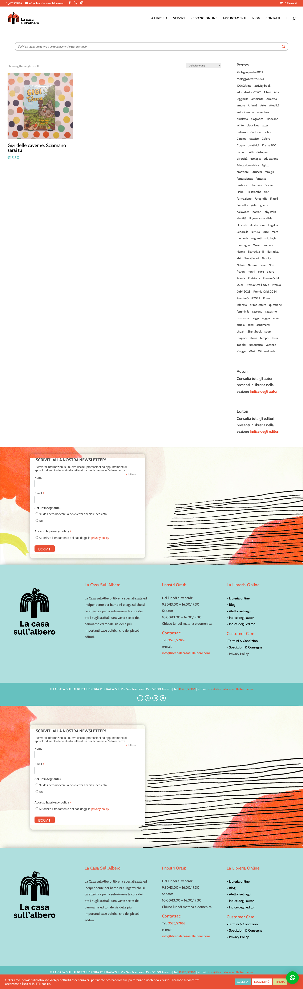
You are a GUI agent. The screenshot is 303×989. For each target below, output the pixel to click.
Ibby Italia (270, 212)
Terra (274, 338)
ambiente (257, 99)
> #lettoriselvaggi (239, 611)
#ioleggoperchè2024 (250, 72)
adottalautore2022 (249, 92)
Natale (241, 265)
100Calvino (244, 85)
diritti (250, 152)
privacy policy (100, 538)
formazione (244, 198)
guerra (264, 205)
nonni (251, 271)
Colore (266, 139)
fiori (266, 192)
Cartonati (256, 132)
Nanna (241, 251)
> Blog (231, 605)
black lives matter (257, 125)
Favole (269, 185)
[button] (292, 977)
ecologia (255, 158)
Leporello (243, 232)
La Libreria (159, 18)
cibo (268, 132)
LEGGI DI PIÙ (261, 981)
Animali (252, 105)
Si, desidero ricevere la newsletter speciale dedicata (73, 514)
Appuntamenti (234, 18)
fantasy (257, 185)
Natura (252, 265)
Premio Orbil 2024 (265, 291)
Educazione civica (248, 165)
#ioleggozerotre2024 (250, 79)
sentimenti (263, 325)
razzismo (271, 311)
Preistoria (254, 278)
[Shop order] (203, 65)
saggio (266, 318)
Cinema (241, 139)
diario (240, 152)
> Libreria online (238, 598)
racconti (257, 311)
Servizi (179, 18)
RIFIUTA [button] (280, 981)
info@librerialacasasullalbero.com (186, 653)
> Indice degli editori (241, 624)
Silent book (254, 331)
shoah (241, 331)
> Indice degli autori (241, 618)
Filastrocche (253, 192)
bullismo (242, 132)
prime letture (258, 305)
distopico (262, 152)
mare (275, 232)
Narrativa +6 (251, 258)
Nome (38, 477)
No (41, 520)
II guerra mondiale (260, 218)
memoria (242, 238)
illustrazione (257, 225)
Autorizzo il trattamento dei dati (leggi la (74, 538)
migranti (256, 238)
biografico (257, 119)
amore (241, 105)
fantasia (261, 178)
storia (253, 338)
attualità (274, 105)
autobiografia (245, 112)
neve (263, 265)
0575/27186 (176, 640)
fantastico (243, 185)
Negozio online (203, 18)
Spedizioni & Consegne (245, 647)
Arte (263, 105)
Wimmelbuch (266, 351)
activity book (262, 85)
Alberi (267, 92)
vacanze (271, 345)
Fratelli (274, 198)
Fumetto (242, 205)
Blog (256, 18)
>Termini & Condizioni (243, 641)
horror (256, 212)
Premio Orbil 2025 (248, 298)
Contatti (273, 18)
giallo (254, 205)
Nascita (266, 258)
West (252, 351)
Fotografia (260, 198)
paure (270, 271)
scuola (241, 325)
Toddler (241, 345)
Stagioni (242, 338)
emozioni (243, 172)
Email (39, 493)
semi (251, 325)
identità (241, 218)
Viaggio (241, 351)
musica (268, 245)
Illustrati (242, 225)
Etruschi (256, 172)
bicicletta (242, 119)
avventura (263, 112)
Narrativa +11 (256, 251)
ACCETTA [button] (242, 981)
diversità (242, 158)
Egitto (265, 165)
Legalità (273, 225)
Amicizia (271, 99)
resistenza (243, 318)
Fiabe (240, 192)
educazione (271, 158)
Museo (257, 245)
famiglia (270, 172)
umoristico (256, 345)
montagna (243, 245)
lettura (255, 232)
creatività (253, 145)
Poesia (241, 278)
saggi (255, 318)
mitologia (270, 238)
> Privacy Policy (238, 937)
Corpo (241, 145)
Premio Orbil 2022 (257, 285)
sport (267, 331)
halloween (243, 212)
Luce (266, 232)
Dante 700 (269, 145)
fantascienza (245, 178)
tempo (264, 338)
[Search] (283, 46)
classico (254, 139)
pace (261, 271)
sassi (276, 318)
